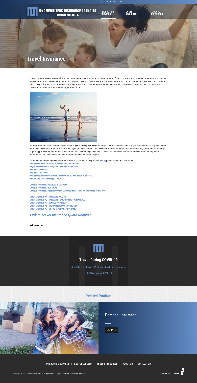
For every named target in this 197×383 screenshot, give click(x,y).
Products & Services (107, 12)
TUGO (102, 160)
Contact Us (117, 2)
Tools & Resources (157, 12)
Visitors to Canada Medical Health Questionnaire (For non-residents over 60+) (67, 190)
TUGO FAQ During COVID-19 (98, 273)
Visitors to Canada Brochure (43, 187)
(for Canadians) (54, 163)
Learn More (111, 330)
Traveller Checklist (38, 172)
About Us (104, 2)
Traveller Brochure (38, 169)
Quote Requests (131, 12)
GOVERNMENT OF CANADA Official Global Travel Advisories (99, 267)
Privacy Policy (165, 373)
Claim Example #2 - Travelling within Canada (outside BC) (57, 200)
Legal (176, 373)
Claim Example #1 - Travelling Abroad (48, 197)
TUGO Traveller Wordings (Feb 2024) (47, 178)
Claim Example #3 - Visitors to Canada (48, 203)
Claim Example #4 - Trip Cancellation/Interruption (53, 206)
